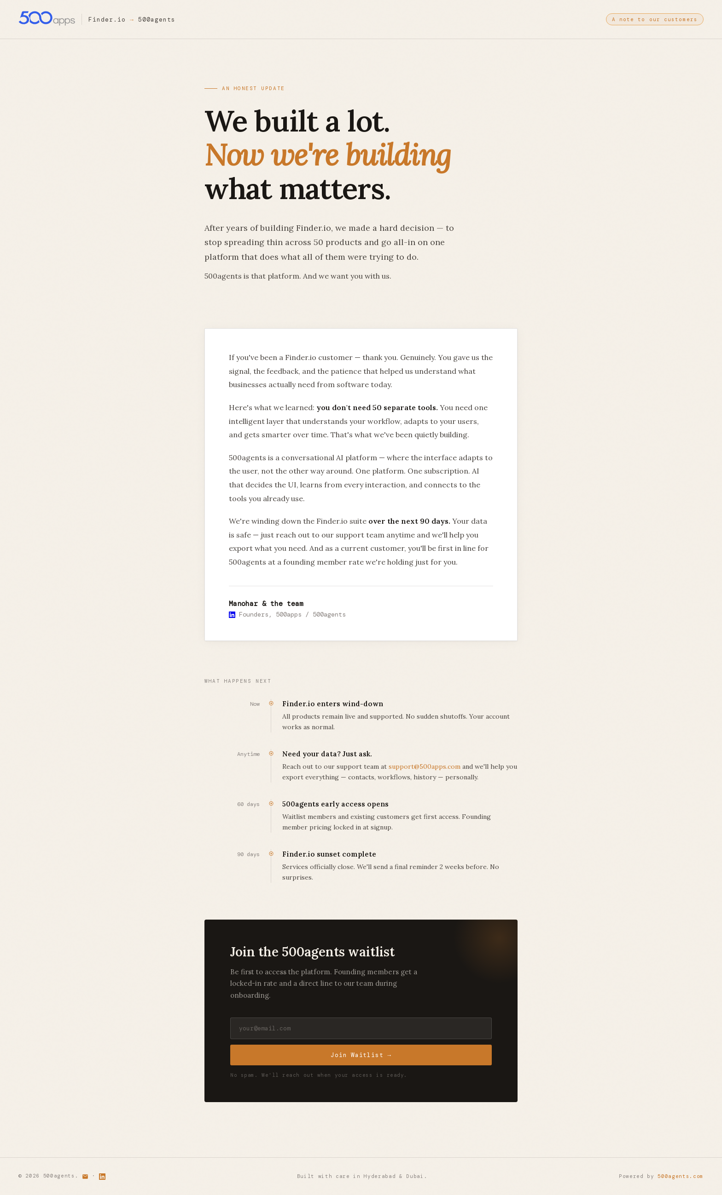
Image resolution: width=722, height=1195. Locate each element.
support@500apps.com (424, 767)
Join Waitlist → (361, 1057)
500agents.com (681, 1176)
